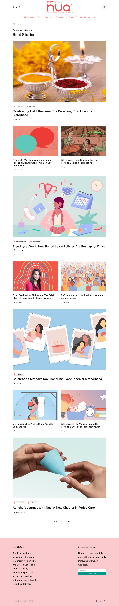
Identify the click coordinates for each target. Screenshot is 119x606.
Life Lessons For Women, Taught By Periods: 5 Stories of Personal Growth (80, 425)
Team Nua (17, 119)
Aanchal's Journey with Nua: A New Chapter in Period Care (54, 507)
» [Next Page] (61, 521)
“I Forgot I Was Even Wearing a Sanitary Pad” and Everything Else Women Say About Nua (33, 163)
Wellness (48, 17)
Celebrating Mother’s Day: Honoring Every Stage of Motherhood (57, 379)
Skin (39, 17)
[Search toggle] (104, 7)
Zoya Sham (17, 169)
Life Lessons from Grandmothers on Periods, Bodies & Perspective (79, 161)
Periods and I (81, 17)
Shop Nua (91, 17)
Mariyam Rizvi (18, 383)
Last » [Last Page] (68, 521)
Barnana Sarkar (18, 512)
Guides (71, 17)
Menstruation (29, 17)
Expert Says (60, 17)
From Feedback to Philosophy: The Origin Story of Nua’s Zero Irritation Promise (34, 296)
